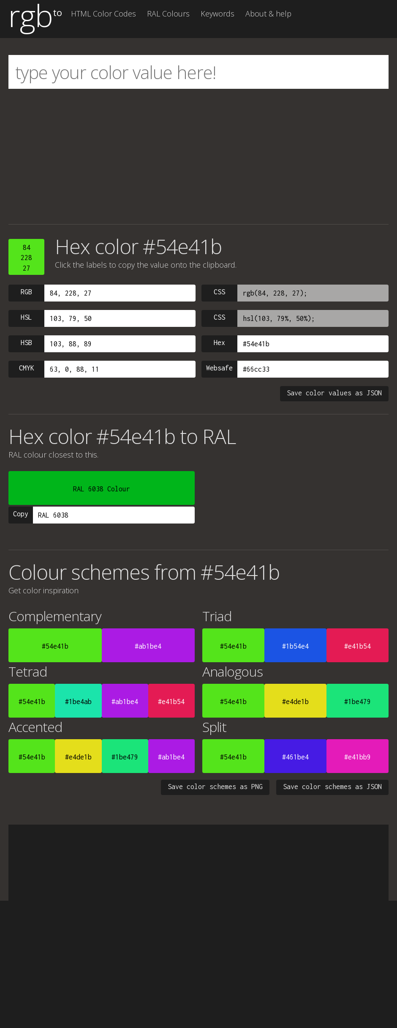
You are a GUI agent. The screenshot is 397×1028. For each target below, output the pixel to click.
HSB (26, 342)
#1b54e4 (295, 646)
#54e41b (55, 646)
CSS (219, 292)
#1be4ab (78, 701)
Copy (20, 514)
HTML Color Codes (103, 13)
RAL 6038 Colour (101, 489)
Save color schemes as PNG (215, 786)
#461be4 (295, 757)
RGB (26, 292)
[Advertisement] (198, 156)
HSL (26, 317)
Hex (219, 342)
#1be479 (357, 701)
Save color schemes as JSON (332, 786)
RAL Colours (168, 13)
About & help (268, 13)
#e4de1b (295, 701)
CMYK (26, 368)
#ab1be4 (148, 646)
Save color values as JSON (334, 393)
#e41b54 (357, 646)
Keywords (217, 13)
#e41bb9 (357, 757)
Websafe (219, 368)
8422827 (26, 258)
